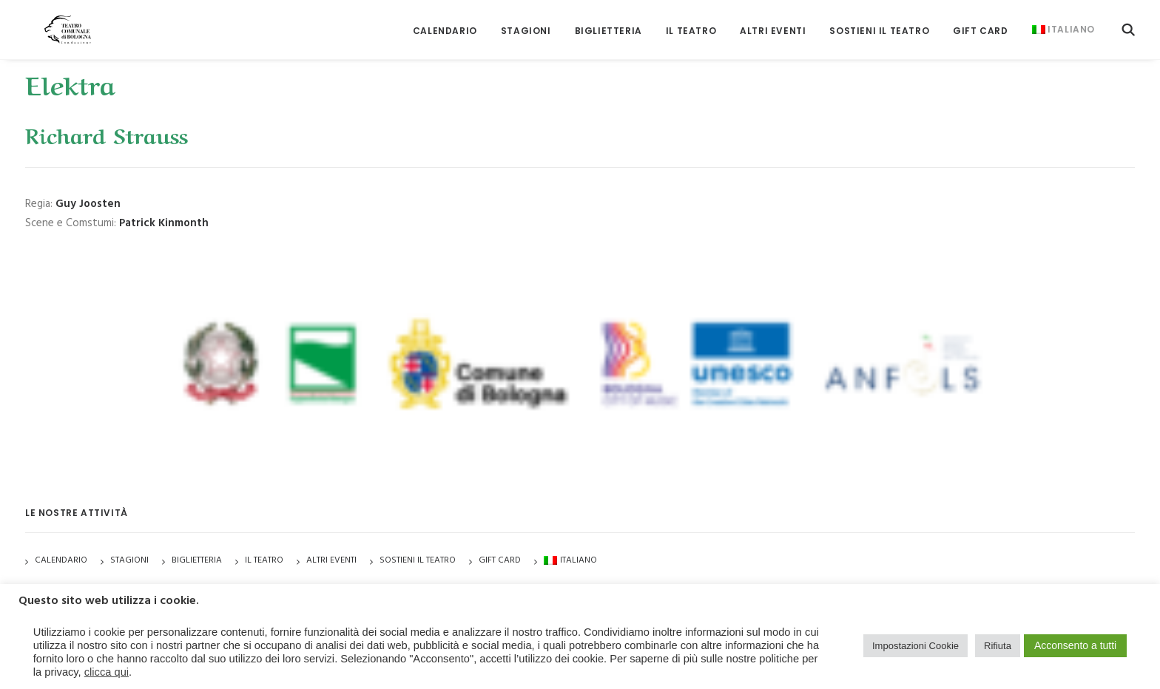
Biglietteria (608, 22)
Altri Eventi (773, 22)
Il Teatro (691, 22)
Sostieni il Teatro (879, 22)
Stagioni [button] (526, 22)
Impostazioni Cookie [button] (915, 645)
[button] (1128, 20)
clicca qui (106, 672)
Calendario (445, 22)
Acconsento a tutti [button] (1075, 645)
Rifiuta (997, 645)
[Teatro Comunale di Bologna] (53, 20)
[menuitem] (445, 21)
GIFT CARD (980, 22)
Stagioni (129, 560)
